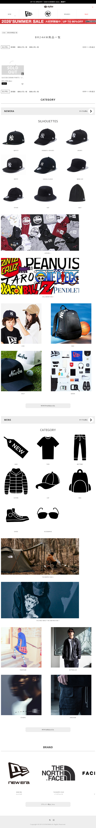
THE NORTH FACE (47, 577)
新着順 (13, 47)
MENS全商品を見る (48, 730)
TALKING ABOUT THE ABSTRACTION (47, 620)
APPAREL (47, 253)
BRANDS (67, 14)
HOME (4, 32)
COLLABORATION (47, 297)
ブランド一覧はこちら (48, 804)
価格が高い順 (34, 47)
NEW (9, 14)
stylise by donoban (49, 6)
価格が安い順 (22, 47)
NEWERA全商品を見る (48, 406)
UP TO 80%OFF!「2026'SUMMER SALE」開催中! (48, 2)
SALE (86, 14)
